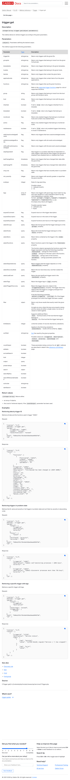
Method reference (25, 10)
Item (5, 708)
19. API (15, 10)
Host (5, 711)
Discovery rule (8, 704)
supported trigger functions (47, 87)
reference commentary (56, 347)
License (34, 777)
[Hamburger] (66, 3)
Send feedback (7, 771)
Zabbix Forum (59, 768)
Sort (32, 333)
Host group (7, 714)
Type (22, 51)
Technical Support (42, 765)
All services (40, 768)
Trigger (35, 10)
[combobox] (43, 3)
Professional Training (61, 765)
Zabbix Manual (6, 10)
